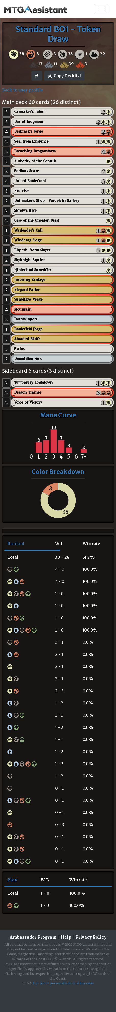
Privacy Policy (90, 937)
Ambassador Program (33, 937)
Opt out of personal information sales (63, 983)
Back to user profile (22, 89)
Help (66, 937)
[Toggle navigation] (101, 9)
